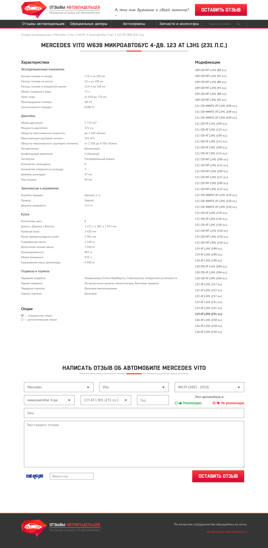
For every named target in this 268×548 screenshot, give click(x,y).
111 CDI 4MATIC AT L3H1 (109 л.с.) (216, 117)
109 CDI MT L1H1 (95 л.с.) (210, 76)
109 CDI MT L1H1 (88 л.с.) (210, 70)
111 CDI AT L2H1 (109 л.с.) (211, 135)
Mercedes (60, 34)
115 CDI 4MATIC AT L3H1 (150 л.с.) (216, 207)
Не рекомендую (228, 403)
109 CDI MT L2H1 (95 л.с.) (210, 88)
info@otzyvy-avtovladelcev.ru (227, 532)
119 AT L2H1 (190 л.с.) (208, 254)
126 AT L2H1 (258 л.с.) (208, 326)
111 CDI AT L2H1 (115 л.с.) (211, 141)
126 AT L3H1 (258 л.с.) (208, 332)
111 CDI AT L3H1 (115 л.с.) (211, 153)
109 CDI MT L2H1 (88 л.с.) (210, 82)
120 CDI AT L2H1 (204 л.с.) (211, 272)
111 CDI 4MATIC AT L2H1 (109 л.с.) (216, 111)
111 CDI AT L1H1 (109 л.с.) (211, 123)
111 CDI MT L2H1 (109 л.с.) (211, 171)
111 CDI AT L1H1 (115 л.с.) (211, 129)
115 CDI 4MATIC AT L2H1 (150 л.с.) (216, 201)
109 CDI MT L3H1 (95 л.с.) (210, 100)
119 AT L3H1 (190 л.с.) (208, 260)
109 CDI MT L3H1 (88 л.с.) (210, 94)
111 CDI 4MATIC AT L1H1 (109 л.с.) (216, 105)
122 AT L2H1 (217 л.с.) (208, 290)
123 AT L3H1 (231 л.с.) (208, 314)
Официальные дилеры (89, 24)
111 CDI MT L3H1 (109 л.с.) (211, 183)
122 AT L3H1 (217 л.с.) (208, 296)
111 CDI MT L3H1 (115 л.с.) (211, 189)
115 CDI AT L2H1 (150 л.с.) (211, 219)
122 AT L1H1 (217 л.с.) (208, 284)
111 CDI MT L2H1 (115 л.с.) (211, 177)
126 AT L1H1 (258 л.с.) (208, 320)
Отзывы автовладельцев (43, 24)
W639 (81, 34)
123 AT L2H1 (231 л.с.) (208, 308)
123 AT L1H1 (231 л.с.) (208, 302)
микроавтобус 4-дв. (101, 34)
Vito (71, 34)
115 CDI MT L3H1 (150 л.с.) (211, 242)
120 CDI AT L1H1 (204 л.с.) (211, 266)
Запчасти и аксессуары (179, 24)
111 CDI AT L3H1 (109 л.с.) (211, 147)
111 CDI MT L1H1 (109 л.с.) (211, 159)
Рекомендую (188, 403)
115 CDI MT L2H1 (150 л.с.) (211, 236)
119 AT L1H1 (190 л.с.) (208, 248)
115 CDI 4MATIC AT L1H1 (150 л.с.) (216, 195)
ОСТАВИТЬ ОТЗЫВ (221, 10)
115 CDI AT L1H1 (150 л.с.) (211, 213)
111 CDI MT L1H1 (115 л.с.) (211, 165)
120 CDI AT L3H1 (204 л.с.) (211, 278)
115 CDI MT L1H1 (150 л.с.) (211, 230)
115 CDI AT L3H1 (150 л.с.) (211, 224)
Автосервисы (134, 24)
